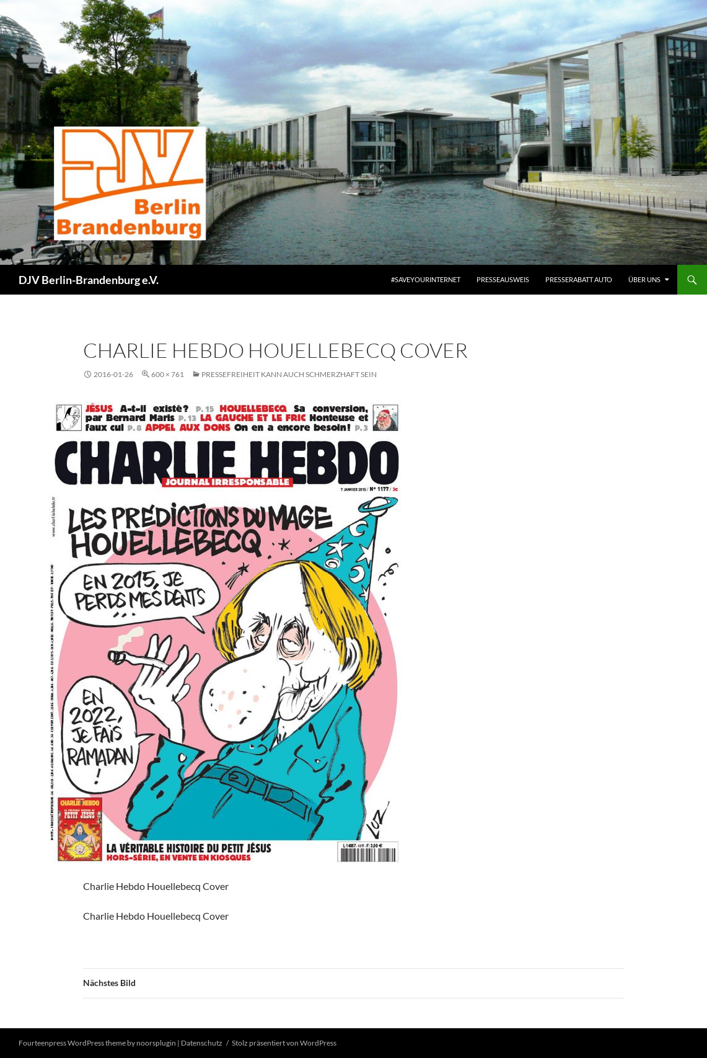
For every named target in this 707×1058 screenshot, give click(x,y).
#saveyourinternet (425, 279)
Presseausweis (502, 279)
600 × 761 (167, 374)
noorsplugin (156, 1042)
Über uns (644, 279)
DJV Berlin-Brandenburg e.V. (89, 280)
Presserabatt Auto (578, 279)
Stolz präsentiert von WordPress (284, 1042)
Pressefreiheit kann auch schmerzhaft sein (289, 374)
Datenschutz (201, 1042)
